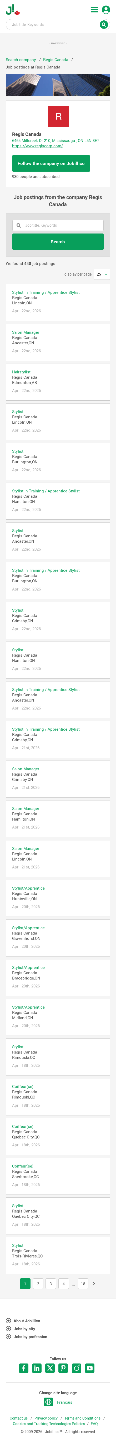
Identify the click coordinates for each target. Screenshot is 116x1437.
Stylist (17, 411)
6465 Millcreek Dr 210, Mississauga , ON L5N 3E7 (55, 140)
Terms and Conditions (82, 1418)
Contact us (19, 1418)
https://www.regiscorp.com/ (37, 145)
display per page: (78, 274)
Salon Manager (25, 332)
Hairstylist (21, 371)
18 (83, 1284)
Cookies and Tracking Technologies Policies (49, 1423)
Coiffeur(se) (22, 1086)
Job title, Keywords (58, 24)
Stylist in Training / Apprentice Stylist (46, 292)
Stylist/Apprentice (28, 888)
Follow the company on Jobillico (51, 163)
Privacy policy (46, 1418)
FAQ (94, 1423)
